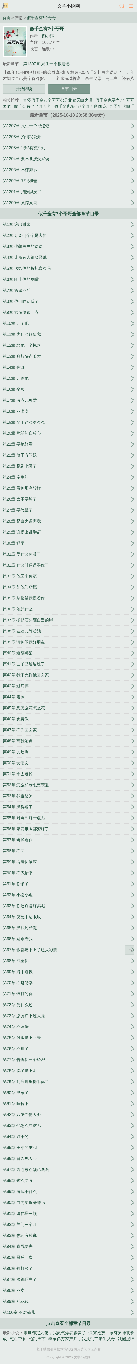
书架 (5, 6)
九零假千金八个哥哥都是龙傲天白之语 (58, 100)
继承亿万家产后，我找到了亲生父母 (81, 1339)
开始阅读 (24, 89)
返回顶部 (129, 950)
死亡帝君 (18, 1339)
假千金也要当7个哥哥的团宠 (80, 106)
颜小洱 (48, 36)
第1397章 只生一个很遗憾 (46, 64)
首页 (6, 17)
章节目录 (69, 89)
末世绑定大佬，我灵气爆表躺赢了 (54, 1333)
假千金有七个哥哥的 (32, 106)
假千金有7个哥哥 (41, 17)
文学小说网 (68, 6)
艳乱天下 (37, 1339)
